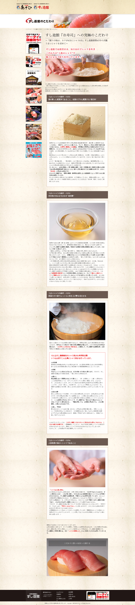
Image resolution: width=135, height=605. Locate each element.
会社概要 (71, 592)
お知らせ (71, 594)
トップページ (28, 29)
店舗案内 (58, 594)
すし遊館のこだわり (38, 29)
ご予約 (70, 598)
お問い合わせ (72, 596)
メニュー (58, 596)
